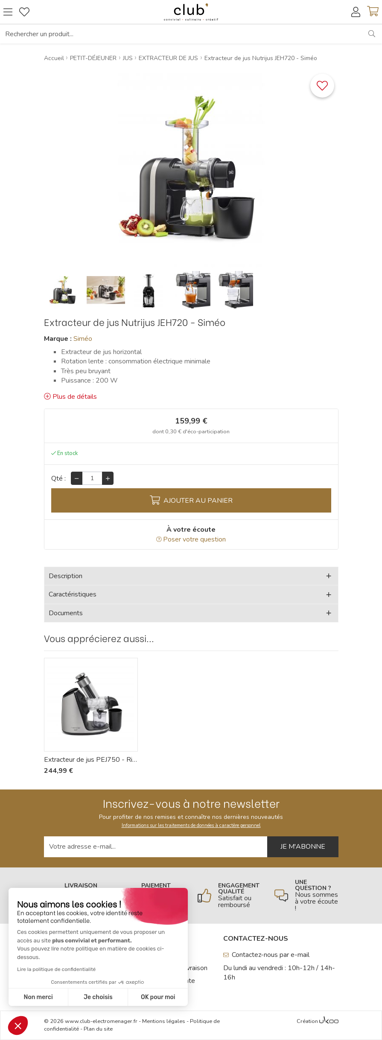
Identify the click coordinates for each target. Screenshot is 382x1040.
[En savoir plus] (230, 895)
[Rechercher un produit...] (181, 33)
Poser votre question (191, 539)
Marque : (58, 338)
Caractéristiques (72, 594)
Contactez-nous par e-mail (266, 954)
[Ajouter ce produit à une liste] (322, 86)
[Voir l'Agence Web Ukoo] (328, 1022)
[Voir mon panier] (373, 12)
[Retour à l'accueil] (190, 12)
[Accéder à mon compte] (356, 12)
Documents (66, 613)
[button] (18, 1025)
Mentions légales (163, 1021)
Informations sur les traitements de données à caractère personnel (191, 825)
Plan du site (98, 1029)
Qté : (58, 478)
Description (65, 576)
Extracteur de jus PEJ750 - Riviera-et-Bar (91, 759)
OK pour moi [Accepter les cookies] (90, 997)
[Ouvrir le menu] (8, 12)
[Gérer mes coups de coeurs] (24, 12)
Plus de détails (70, 396)
